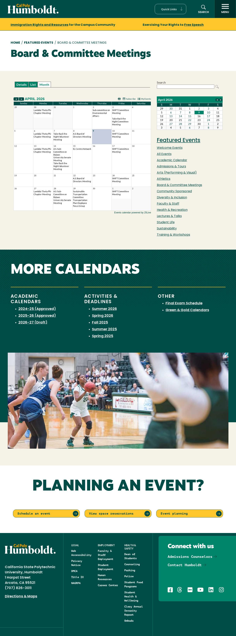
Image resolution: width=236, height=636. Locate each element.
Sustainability (167, 228)
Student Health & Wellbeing (131, 596)
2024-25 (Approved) (37, 309)
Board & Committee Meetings (179, 185)
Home (15, 42)
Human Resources (105, 577)
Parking (129, 570)
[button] (170, 9)
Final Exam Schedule (184, 303)
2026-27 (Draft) (32, 322)
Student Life (166, 222)
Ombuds (129, 620)
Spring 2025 (102, 336)
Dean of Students (130, 556)
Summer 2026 (104, 309)
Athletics (163, 179)
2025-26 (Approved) (37, 316)
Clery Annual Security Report (133, 610)
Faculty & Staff (168, 203)
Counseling (132, 564)
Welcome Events (170, 148)
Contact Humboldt (185, 565)
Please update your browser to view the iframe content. (82, 84)
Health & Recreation (172, 210)
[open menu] (225, 9)
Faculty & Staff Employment (105, 555)
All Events (164, 154)
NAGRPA (76, 583)
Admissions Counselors (190, 557)
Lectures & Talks (169, 216)
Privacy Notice (76, 563)
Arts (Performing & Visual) (177, 172)
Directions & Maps (21, 596)
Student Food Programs (133, 584)
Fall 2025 (100, 322)
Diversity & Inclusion (172, 197)
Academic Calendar (172, 160)
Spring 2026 (102, 316)
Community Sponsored (174, 191)
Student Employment (105, 567)
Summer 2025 (104, 329)
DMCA (74, 571)
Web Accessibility (81, 552)
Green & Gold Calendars (187, 310)
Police (129, 576)
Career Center (108, 585)
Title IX (77, 577)
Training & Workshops (173, 234)
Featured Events (38, 42)
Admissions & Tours (171, 166)
